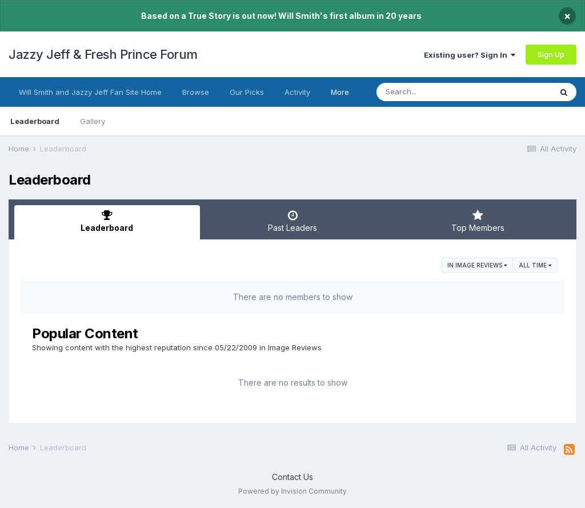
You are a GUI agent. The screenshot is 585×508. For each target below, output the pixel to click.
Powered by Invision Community (292, 491)
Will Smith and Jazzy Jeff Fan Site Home (90, 92)
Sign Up (551, 54)
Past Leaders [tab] (293, 221)
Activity (297, 92)
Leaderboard (34, 121)
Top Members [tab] (478, 221)
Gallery (92, 121)
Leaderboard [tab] (107, 221)
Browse (195, 92)
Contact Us (292, 477)
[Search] (432, 92)
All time (535, 265)
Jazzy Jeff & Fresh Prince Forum (103, 54)
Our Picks (247, 92)
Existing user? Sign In (469, 54)
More (340, 92)
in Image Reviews (477, 265)
